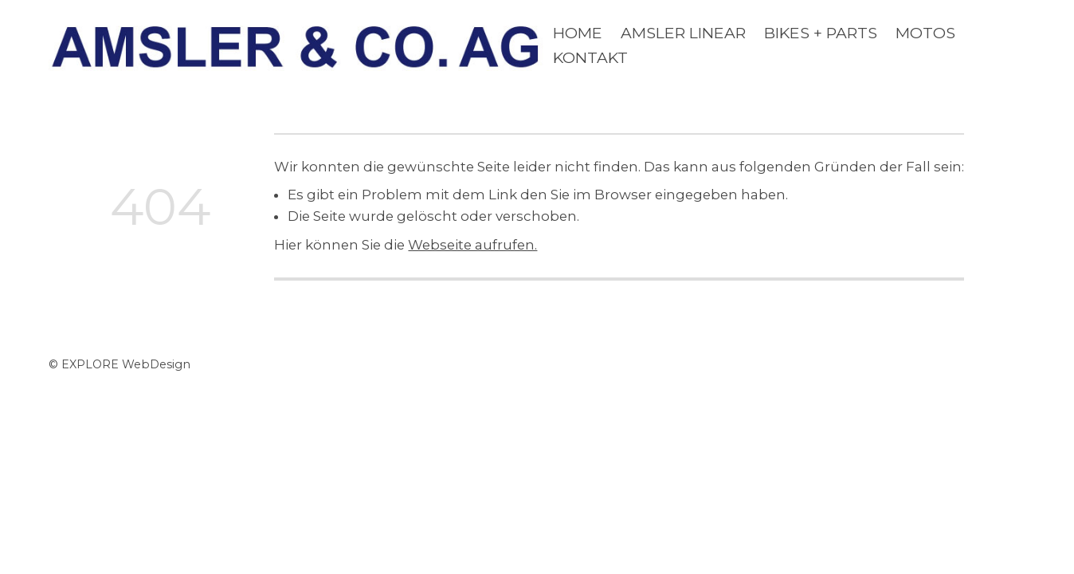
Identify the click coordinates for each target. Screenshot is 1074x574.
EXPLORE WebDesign (125, 364)
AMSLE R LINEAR (683, 32)
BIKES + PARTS (820, 32)
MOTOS (925, 32)
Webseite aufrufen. (472, 245)
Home (577, 32)
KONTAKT (590, 57)
